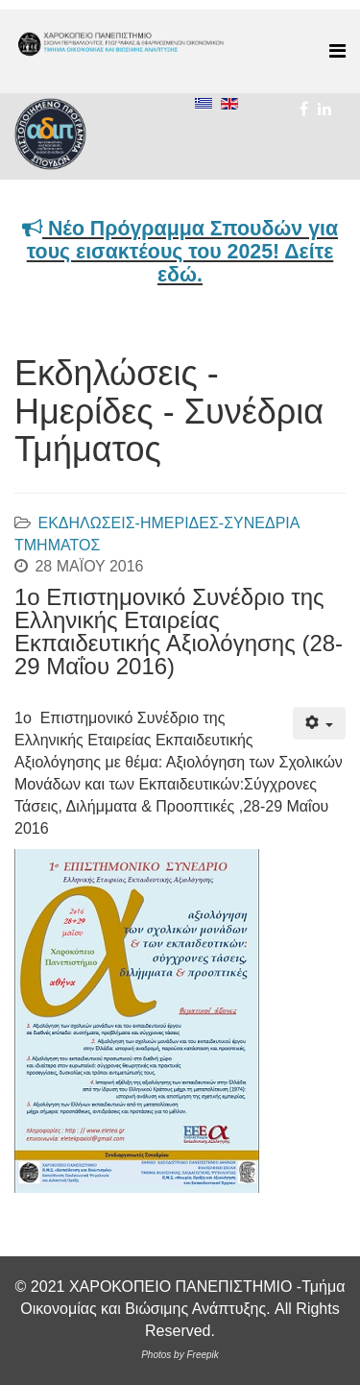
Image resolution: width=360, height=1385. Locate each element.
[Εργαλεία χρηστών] (319, 723)
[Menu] (337, 51)
